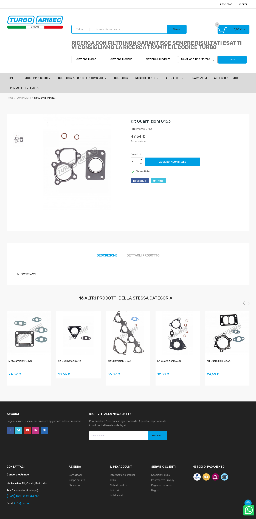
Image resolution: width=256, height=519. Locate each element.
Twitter (18, 423)
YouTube (27, 423)
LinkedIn (44, 423)
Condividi (141, 180)
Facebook (10, 423)
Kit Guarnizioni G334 (218, 361)
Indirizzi (114, 483)
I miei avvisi (116, 488)
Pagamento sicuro (161, 478)
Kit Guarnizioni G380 (169, 361)
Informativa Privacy (162, 473)
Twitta (160, 180)
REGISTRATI (226, 4)
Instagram (35, 423)
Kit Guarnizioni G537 (119, 361)
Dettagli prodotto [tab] (143, 255)
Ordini (113, 473)
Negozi (155, 483)
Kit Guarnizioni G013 (69, 361)
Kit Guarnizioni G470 (20, 361)
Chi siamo (74, 478)
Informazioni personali (122, 467)
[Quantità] (135, 162)
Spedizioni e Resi (160, 467)
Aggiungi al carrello (172, 162)
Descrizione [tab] (107, 255)
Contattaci (75, 467)
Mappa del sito (77, 473)
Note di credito (118, 478)
